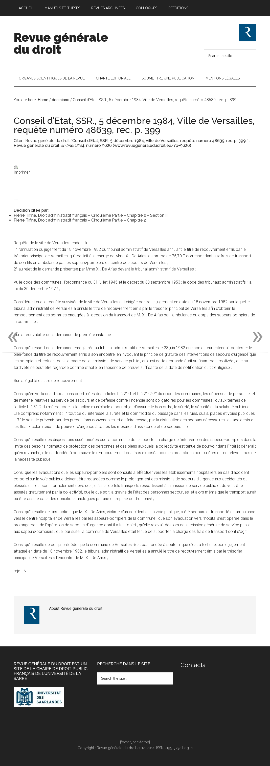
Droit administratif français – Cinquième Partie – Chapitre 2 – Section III (103, 215)
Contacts (193, 665)
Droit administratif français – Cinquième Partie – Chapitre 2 (92, 220)
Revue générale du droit (61, 43)
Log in (187, 748)
